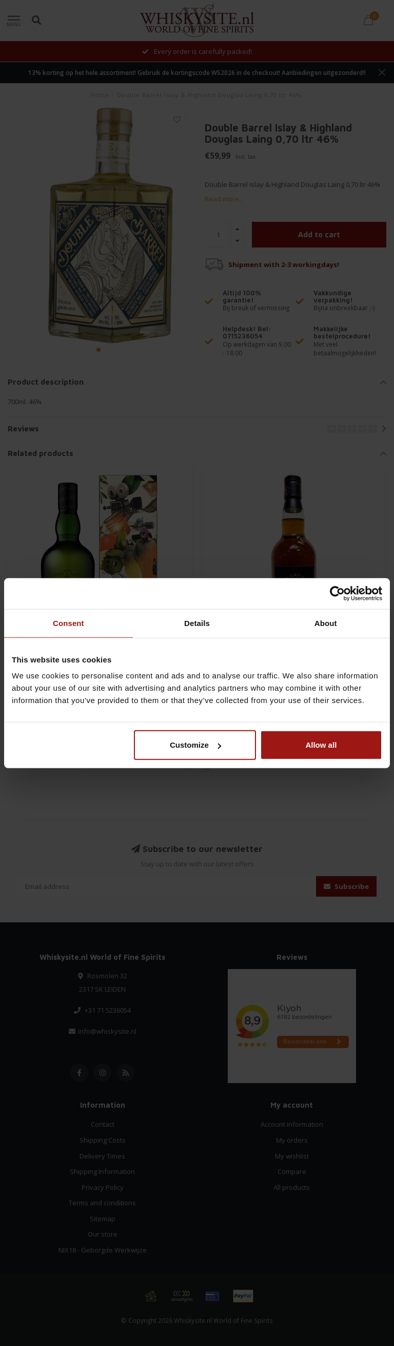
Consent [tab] (68, 622)
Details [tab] (197, 622)
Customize (195, 745)
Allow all (321, 745)
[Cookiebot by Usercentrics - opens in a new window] (337, 593)
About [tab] (325, 622)
